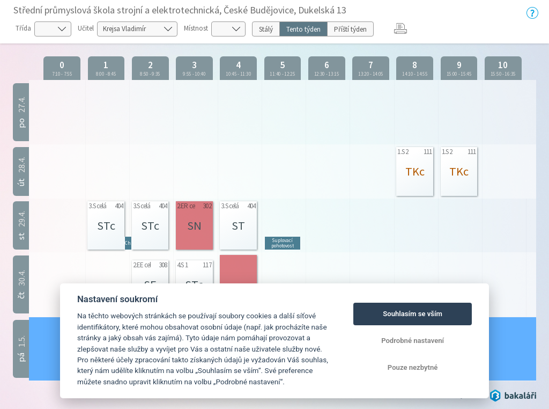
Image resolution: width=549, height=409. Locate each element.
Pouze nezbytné (413, 367)
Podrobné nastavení (412, 341)
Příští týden (350, 29)
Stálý (266, 29)
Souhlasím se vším (412, 314)
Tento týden (303, 29)
